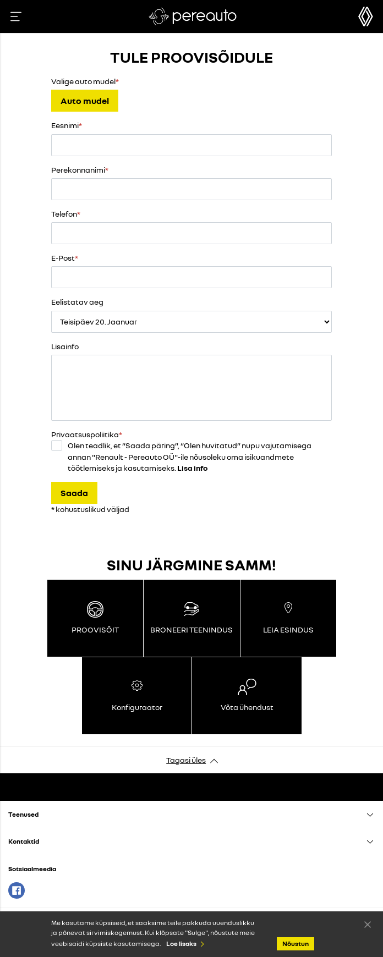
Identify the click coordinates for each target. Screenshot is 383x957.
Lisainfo (65, 346)
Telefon (64, 213)
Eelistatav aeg (77, 301)
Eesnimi (65, 125)
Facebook (16, 890)
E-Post (63, 257)
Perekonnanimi (78, 169)
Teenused (23, 814)
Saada (74, 492)
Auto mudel (85, 100)
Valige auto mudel (83, 81)
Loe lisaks (181, 943)
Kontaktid (23, 841)
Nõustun (367, 924)
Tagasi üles (186, 760)
